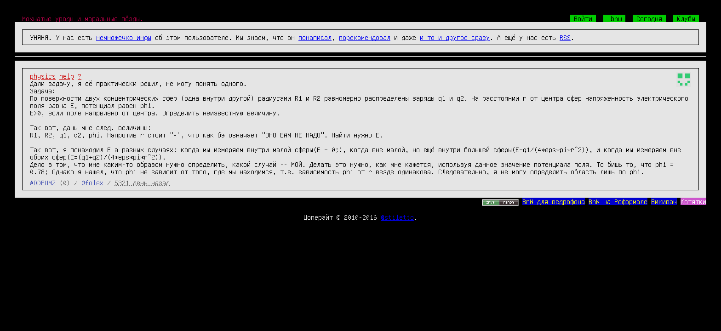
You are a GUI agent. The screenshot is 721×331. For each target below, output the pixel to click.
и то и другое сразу (455, 37)
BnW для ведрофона (553, 201)
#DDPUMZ (43, 182)
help (66, 76)
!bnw (614, 18)
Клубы (686, 18)
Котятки (693, 201)
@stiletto (397, 217)
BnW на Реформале (618, 201)
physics (43, 76)
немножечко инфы (123, 37)
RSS (565, 37)
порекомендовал (364, 37)
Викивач (664, 201)
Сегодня (649, 18)
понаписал (315, 37)
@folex (92, 182)
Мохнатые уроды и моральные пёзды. (82, 18)
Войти (583, 18)
